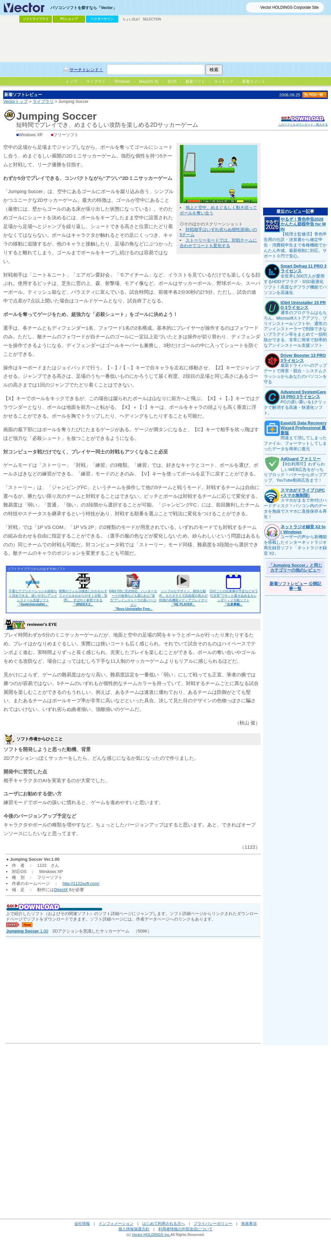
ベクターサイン (102, 19)
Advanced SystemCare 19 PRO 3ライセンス (303, 394)
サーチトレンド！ (86, 69)
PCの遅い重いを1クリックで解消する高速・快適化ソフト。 (295, 407)
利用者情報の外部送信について (185, 1229)
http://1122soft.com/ (80, 883)
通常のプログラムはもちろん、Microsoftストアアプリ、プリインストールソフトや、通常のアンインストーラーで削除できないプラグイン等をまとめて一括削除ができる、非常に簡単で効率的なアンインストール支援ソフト (295, 329)
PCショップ (69, 19)
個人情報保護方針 (133, 1229)
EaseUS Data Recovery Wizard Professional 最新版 (303, 427)
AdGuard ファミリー (301, 458)
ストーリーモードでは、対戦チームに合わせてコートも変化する (218, 243)
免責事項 (249, 1223)
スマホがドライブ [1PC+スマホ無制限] (303, 493)
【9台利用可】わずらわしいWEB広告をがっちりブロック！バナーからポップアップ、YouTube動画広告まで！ (295, 472)
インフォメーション (116, 1223)
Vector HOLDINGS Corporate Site (289, 7)
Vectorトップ (15, 101)
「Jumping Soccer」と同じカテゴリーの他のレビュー (295, 568)
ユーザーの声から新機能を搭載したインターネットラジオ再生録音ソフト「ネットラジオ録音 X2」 (295, 545)
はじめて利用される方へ (163, 1223)
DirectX (61, 889)
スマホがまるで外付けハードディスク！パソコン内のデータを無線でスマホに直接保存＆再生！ (295, 508)
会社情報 (82, 1223)
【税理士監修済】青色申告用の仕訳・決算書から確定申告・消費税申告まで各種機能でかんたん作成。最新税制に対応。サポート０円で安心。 (295, 245)
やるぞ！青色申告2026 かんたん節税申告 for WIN (303, 224)
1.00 (27, 931)
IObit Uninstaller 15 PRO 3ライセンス (303, 305)
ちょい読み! (131, 19)
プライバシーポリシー (213, 1223)
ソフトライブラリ (35, 19)
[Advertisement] (165, 42)
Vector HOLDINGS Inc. (151, 1234)
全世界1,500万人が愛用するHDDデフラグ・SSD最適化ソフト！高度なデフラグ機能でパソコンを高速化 (295, 284)
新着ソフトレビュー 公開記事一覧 (295, 586)
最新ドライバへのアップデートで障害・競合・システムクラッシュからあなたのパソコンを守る (295, 373)
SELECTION (152, 19)
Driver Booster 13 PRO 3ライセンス (303, 358)
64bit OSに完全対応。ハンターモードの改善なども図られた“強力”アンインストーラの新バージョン (133, 600)
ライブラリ (43, 101)
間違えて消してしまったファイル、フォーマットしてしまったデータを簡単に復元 (295, 443)
